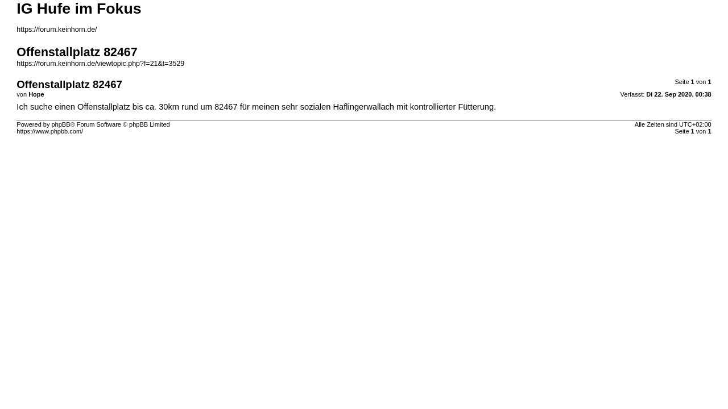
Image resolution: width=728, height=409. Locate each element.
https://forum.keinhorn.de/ (56, 30)
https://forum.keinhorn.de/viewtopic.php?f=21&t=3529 (100, 64)
